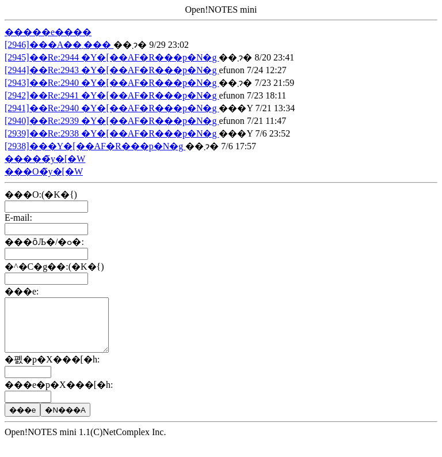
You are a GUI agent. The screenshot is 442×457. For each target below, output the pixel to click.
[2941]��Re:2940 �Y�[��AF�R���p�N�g (112, 108)
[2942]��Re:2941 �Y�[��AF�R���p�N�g (112, 95)
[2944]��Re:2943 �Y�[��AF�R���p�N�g (112, 70)
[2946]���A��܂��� (59, 45)
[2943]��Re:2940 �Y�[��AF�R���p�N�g (112, 83)
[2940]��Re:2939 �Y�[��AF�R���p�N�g (112, 121)
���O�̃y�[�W (44, 171)
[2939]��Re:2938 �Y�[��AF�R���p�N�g (112, 133)
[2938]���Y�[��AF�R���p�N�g (95, 146)
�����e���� (48, 32)
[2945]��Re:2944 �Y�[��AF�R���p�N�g (112, 57)
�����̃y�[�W (45, 159)
